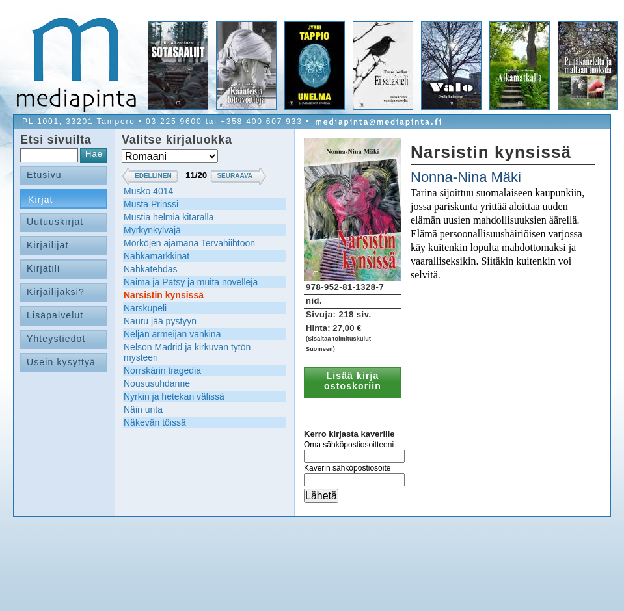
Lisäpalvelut (55, 315)
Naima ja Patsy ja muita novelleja (191, 282)
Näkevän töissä (155, 422)
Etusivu (44, 175)
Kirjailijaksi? (56, 292)
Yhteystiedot (56, 338)
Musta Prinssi (151, 204)
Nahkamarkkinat (156, 256)
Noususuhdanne (157, 383)
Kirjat (40, 199)
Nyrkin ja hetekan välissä (174, 396)
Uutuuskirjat (55, 221)
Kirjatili (43, 268)
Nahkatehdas (151, 269)
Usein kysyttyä (61, 362)
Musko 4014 (148, 191)
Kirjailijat (47, 245)
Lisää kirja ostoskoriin (352, 380)
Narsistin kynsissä (164, 295)
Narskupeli (145, 308)
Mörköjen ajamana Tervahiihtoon (189, 243)
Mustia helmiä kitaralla (169, 217)
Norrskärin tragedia (162, 370)
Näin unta (143, 409)
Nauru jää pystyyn (160, 321)
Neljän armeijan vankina (172, 334)
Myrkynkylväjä (152, 230)
